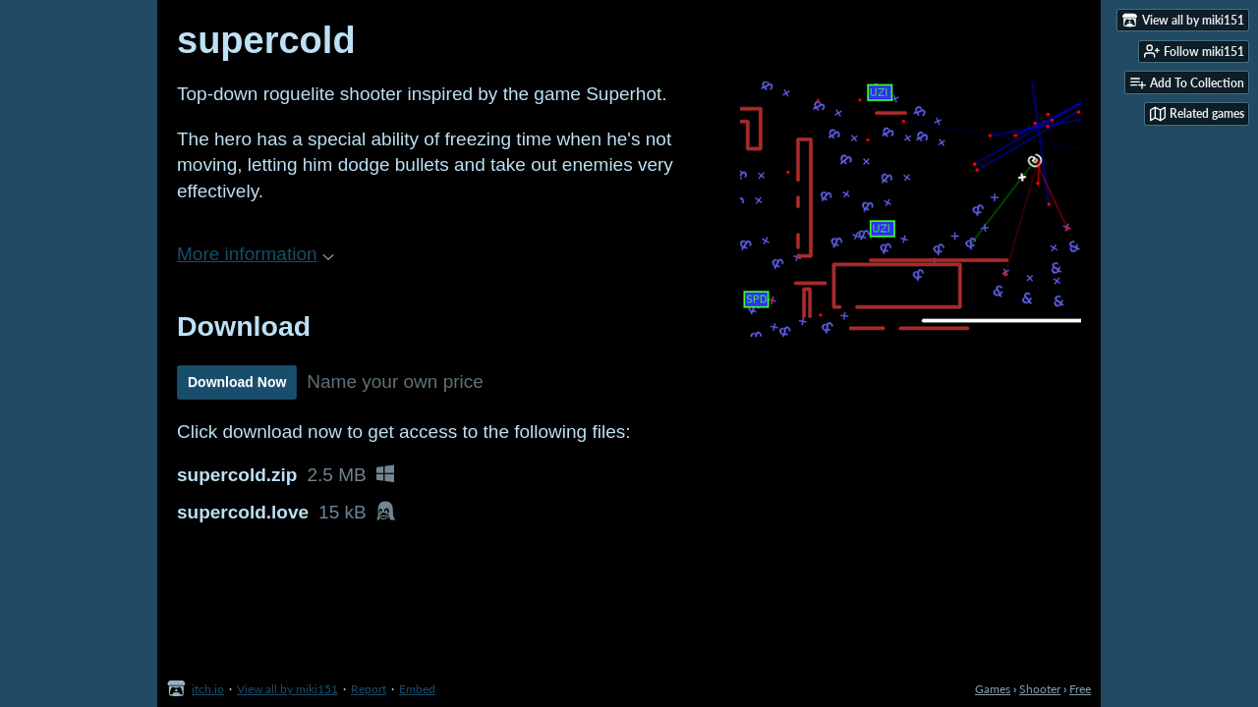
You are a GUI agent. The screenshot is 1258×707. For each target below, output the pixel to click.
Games (992, 688)
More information (255, 254)
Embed (417, 688)
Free (1080, 688)
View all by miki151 (287, 688)
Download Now (237, 382)
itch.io (208, 688)
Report (368, 688)
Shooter (1039, 688)
